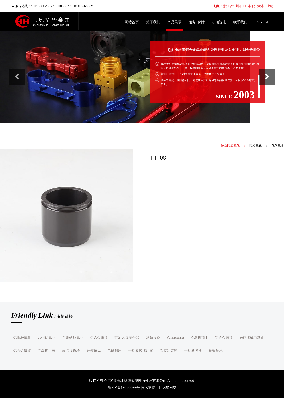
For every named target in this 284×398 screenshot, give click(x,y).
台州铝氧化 (46, 337)
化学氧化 (278, 145)
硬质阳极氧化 (230, 145)
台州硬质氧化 (72, 337)
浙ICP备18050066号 (124, 388)
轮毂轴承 (216, 350)
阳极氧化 (255, 145)
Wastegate (175, 337)
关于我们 (153, 22)
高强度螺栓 (71, 350)
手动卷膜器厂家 (140, 350)
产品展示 (174, 22)
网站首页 (132, 22)
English (261, 22)
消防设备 (153, 337)
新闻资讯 (219, 22)
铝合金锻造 (99, 337)
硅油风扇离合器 (126, 337)
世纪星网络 (167, 388)
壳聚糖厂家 (46, 350)
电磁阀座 (114, 350)
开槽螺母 (94, 350)
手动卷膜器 (193, 350)
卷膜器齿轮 (169, 350)
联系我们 (240, 22)
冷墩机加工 (199, 337)
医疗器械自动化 (251, 337)
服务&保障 (197, 22)
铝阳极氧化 (22, 337)
